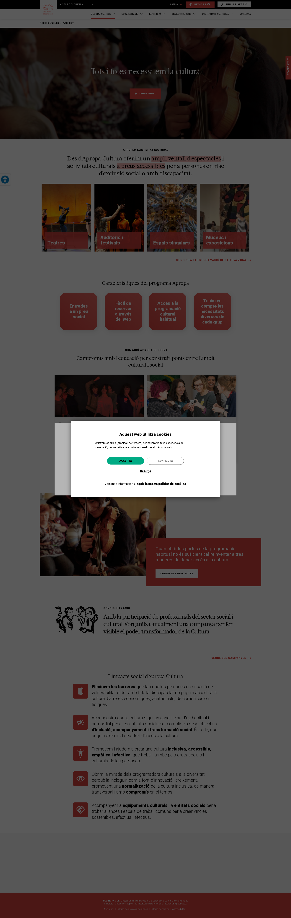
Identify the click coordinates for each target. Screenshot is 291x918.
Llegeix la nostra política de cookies (160, 483)
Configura (165, 460)
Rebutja (145, 471)
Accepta (125, 460)
